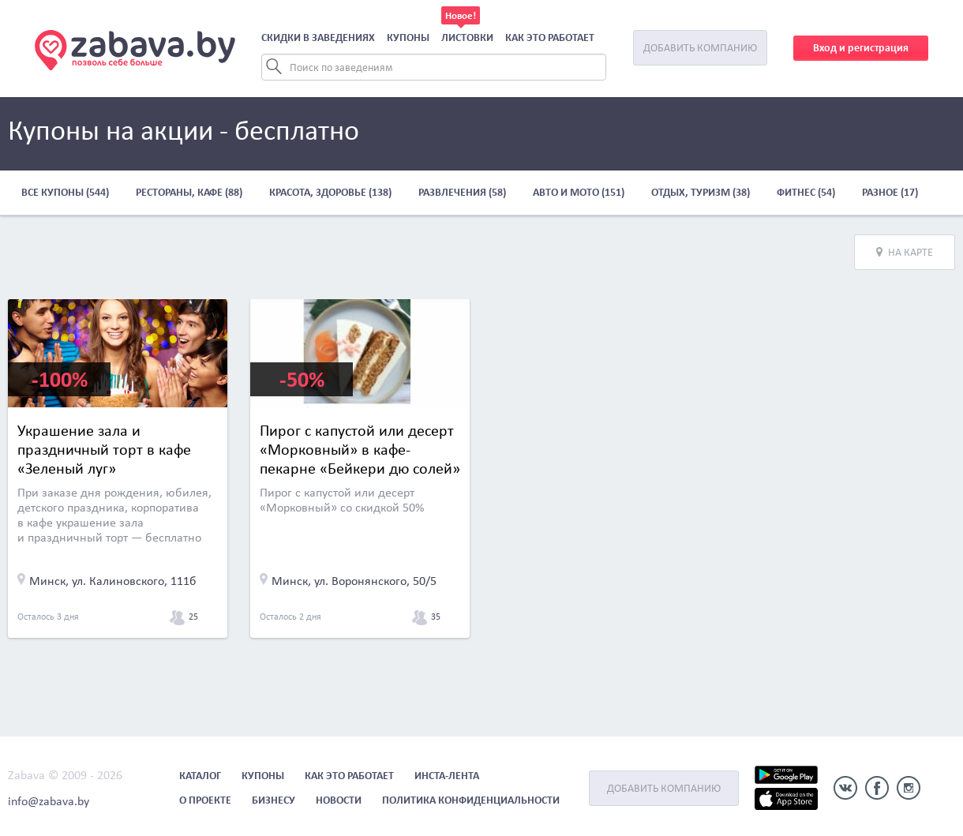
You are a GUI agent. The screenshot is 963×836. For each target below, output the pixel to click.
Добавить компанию (700, 47)
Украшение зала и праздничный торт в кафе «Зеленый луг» (104, 449)
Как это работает (549, 37)
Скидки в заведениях (318, 37)
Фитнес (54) (806, 192)
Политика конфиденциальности (471, 800)
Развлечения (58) (462, 192)
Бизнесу (273, 800)
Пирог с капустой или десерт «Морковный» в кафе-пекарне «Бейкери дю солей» (360, 449)
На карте (904, 252)
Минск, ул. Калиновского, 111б (113, 580)
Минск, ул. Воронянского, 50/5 (354, 580)
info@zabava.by (48, 800)
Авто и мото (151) (578, 192)
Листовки (467, 37)
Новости (339, 800)
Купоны (408, 37)
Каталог (200, 775)
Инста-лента (446, 775)
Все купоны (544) (65, 192)
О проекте (205, 800)
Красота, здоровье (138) (330, 192)
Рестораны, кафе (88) (189, 192)
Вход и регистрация (861, 47)
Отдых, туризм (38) (700, 192)
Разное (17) (890, 192)
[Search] (433, 67)
